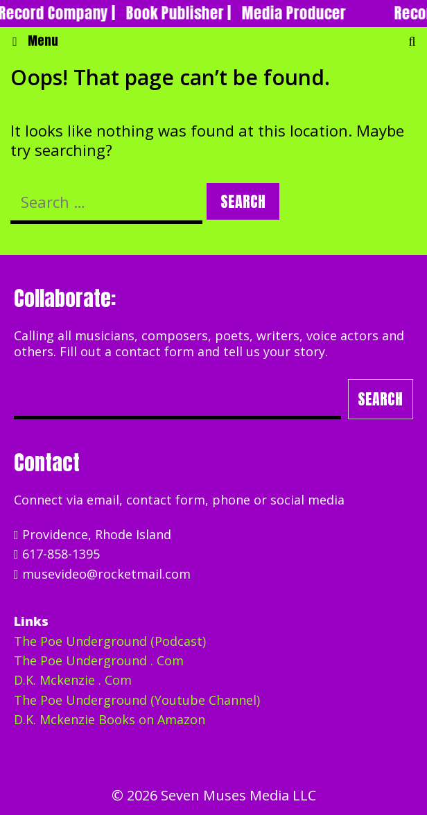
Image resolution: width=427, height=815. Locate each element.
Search (380, 398)
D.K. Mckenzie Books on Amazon (109, 719)
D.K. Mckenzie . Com (73, 680)
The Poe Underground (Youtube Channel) (137, 700)
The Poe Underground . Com (99, 660)
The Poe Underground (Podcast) (110, 641)
